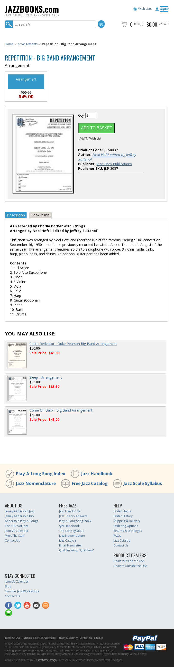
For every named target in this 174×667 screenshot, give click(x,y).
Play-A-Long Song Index (40, 473)
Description (16, 215)
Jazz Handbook (96, 473)
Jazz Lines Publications (114, 164)
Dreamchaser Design (45, 660)
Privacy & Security (68, 637)
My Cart (164, 24)
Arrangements (27, 44)
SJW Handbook (69, 526)
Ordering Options (125, 526)
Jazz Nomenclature (36, 483)
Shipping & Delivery (126, 521)
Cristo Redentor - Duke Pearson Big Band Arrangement (73, 343)
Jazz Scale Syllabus (142, 483)
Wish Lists (145, 9)
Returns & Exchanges (127, 531)
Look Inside (40, 215)
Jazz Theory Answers (73, 516)
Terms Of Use (12, 637)
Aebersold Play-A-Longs (21, 521)
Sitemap (98, 637)
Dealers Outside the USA (130, 566)
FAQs (117, 536)
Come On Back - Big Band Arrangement (60, 410)
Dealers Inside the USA (129, 561)
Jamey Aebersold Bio (19, 516)
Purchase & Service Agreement (39, 637)
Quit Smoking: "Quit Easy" (76, 550)
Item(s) (138, 24)
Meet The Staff (14, 536)
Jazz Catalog (67, 540)
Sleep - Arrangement (45, 377)
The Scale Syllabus (71, 531)
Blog (8, 586)
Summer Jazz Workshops (22, 591)
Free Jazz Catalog (90, 483)
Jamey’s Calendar (16, 531)
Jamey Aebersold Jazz (20, 511)
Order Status (122, 511)
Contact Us (12, 540)
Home (9, 44)
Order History (123, 516)
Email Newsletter (70, 545)
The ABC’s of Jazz (16, 526)
